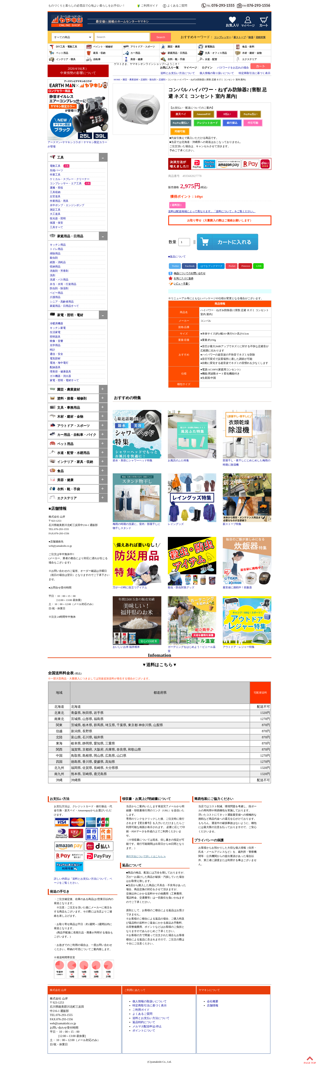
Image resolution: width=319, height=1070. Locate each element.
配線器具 (55, 367)
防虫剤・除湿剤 (59, 288)
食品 (57, 470)
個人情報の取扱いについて (149, 1001)
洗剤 (52, 275)
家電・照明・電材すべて (64, 380)
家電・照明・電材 (66, 314)
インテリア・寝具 (62, 59)
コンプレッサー (222, 37)
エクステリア (246, 59)
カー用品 (131, 53)
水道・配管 (207, 59)
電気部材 (55, 358)
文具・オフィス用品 (212, 53)
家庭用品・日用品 (173, 53)
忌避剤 (162, 79)
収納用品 (55, 266)
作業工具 (55, 174)
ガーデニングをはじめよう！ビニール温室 (192, 648)
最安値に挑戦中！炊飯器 (247, 586)
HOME (117, 79)
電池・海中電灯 (59, 362)
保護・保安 (56, 222)
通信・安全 (56, 354)
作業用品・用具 (59, 201)
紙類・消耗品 (58, 262)
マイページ (190, 67)
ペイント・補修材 (99, 46)
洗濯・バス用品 (59, 279)
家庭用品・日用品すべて (64, 306)
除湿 (250, 37)
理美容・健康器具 (60, 371)
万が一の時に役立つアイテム (137, 586)
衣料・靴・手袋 (172, 59)
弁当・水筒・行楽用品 (63, 284)
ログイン (207, 67)
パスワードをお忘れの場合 (233, 67)
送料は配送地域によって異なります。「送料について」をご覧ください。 (212, 211)
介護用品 (55, 297)
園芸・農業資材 (65, 389)
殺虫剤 (54, 257)
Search (160, 37)
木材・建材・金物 (248, 53)
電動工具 (55, 166)
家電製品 (206, 46)
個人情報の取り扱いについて (217, 73)
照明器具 (55, 336)
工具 (57, 157)
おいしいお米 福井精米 (137, 645)
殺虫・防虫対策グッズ (192, 586)
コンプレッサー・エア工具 (66, 183)
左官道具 (55, 196)
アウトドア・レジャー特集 (247, 645)
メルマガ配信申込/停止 (147, 1026)
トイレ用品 (56, 249)
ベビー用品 (56, 293)
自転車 (93, 59)
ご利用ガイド (147, 6)
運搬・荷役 (56, 187)
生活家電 (55, 332)
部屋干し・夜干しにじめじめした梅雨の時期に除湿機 (247, 461)
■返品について (177, 256)
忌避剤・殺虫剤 (148, 79)
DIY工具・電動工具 (63, 46)
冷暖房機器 (56, 323)
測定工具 (55, 209)
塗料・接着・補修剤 (68, 398)
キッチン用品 (58, 244)
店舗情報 (212, 1005)
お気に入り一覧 (169, 67)
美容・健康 (133, 59)
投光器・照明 (58, 218)
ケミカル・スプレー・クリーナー (70, 179)
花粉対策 (260, 37)
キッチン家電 (58, 328)
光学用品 (55, 345)
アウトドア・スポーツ (139, 46)
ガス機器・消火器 (60, 376)
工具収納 (55, 192)
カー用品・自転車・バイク (73, 434)
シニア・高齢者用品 (62, 301)
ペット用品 (58, 53)
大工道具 (55, 214)
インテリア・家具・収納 (71, 461)
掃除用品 (55, 253)
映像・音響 (56, 341)
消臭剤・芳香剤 (59, 270)
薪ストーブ (240, 37)
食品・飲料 (244, 46)
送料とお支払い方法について (178, 73)
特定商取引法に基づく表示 (254, 73)
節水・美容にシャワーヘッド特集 (137, 459)
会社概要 (212, 1001)
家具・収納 (95, 53)
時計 (52, 349)
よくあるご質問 (175, 6)
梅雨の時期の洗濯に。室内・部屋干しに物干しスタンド (137, 525)
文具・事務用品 (65, 407)
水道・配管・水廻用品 (70, 452)
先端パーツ (56, 170)
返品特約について (143, 1022)
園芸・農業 (170, 46)
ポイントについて (143, 1030)
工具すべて (56, 227)
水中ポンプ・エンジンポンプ (67, 205)
